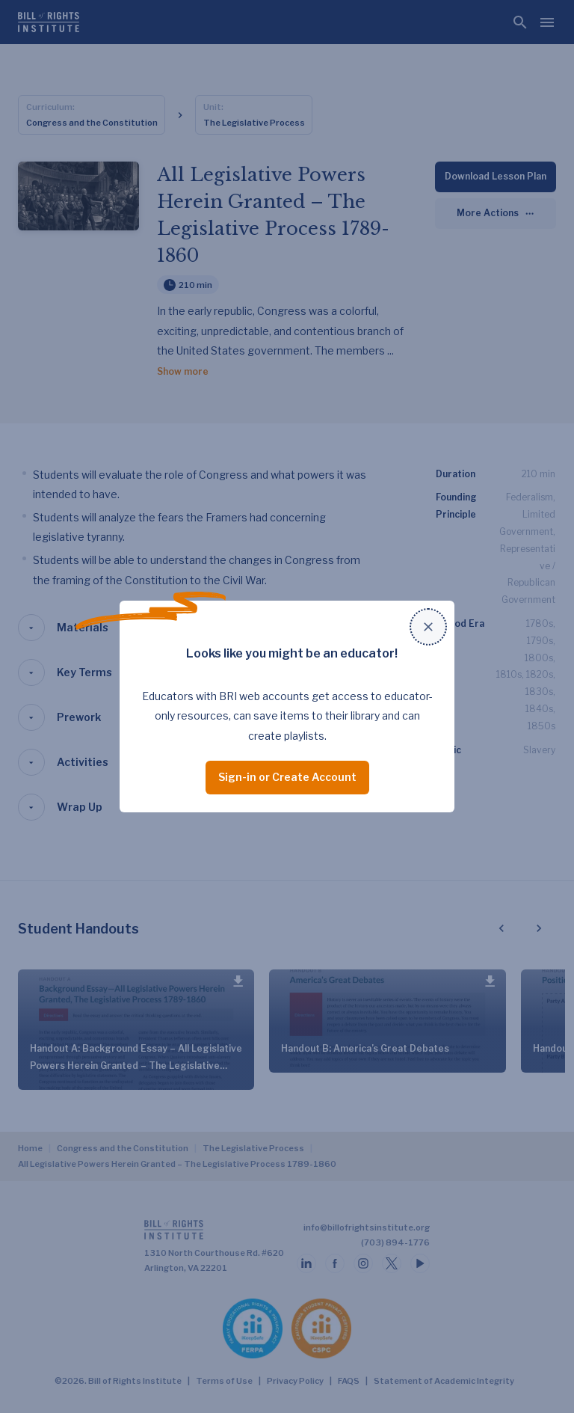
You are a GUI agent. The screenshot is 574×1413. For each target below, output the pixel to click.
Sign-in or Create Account (287, 776)
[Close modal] (428, 627)
